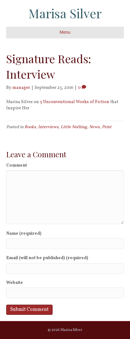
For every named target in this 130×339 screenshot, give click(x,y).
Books (30, 127)
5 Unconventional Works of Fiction (74, 102)
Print (106, 127)
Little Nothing (74, 127)
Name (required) (23, 234)
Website (14, 283)
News (94, 127)
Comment (16, 165)
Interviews (48, 127)
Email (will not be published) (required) (47, 258)
